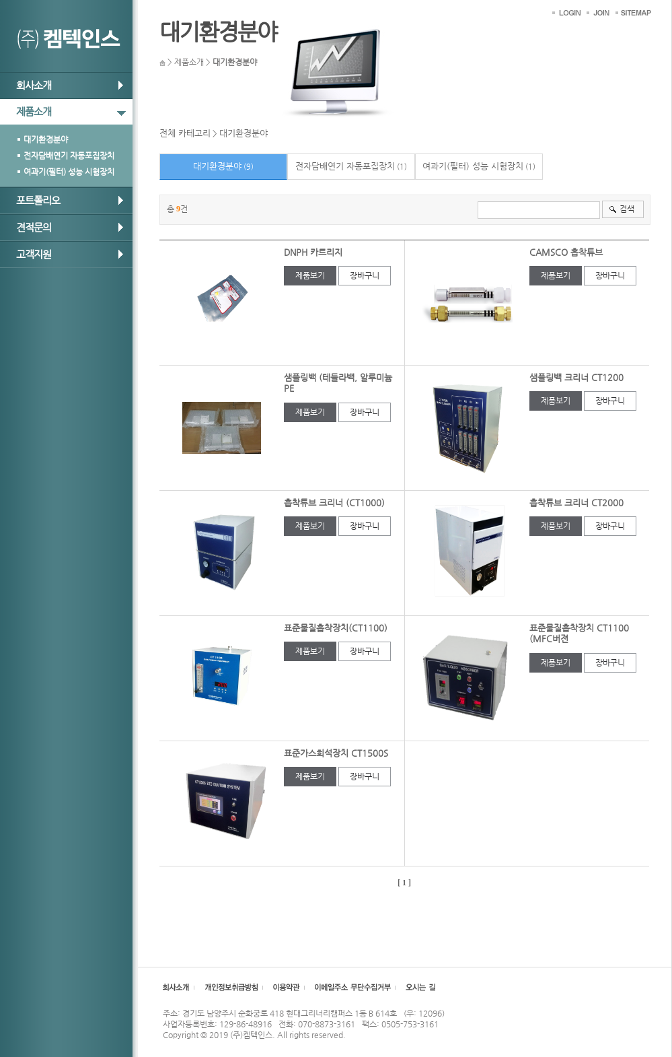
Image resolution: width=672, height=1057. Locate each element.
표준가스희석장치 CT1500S (336, 753)
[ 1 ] (404, 882)
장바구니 (364, 275)
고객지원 (33, 254)
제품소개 (33, 111)
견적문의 (33, 227)
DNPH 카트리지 (313, 252)
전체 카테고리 (185, 133)
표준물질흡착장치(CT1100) (335, 628)
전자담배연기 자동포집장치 (69, 155)
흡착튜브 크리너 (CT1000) (334, 503)
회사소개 (33, 85)
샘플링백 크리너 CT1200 (576, 377)
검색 (627, 208)
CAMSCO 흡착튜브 (566, 252)
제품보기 (310, 275)
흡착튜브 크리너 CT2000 (576, 503)
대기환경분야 (46, 139)
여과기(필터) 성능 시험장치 (69, 171)
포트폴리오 (38, 200)
